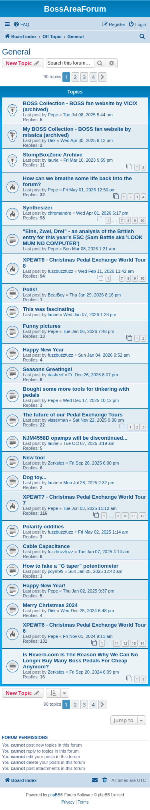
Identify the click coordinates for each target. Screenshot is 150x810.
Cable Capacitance (46, 546)
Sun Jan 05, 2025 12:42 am (95, 571)
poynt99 (55, 571)
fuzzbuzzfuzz (60, 271)
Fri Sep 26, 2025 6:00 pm (94, 463)
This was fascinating (48, 309)
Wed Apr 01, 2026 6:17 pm (102, 213)
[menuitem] (21, 24)
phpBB (54, 795)
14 (142, 643)
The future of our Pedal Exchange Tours (73, 415)
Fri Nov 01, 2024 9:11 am (87, 636)
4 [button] (93, 77)
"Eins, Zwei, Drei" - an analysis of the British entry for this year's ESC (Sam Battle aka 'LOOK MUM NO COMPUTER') (82, 237)
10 (142, 220)
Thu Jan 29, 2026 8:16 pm (95, 294)
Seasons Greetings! (47, 369)
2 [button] (75, 77)
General (16, 51)
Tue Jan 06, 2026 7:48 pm (88, 331)
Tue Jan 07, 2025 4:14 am (103, 551)
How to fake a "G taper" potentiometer (70, 566)
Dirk (52, 140)
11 (134, 515)
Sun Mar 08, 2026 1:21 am (89, 248)
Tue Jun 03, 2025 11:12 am (89, 508)
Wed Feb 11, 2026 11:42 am (106, 271)
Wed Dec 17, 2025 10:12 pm (91, 400)
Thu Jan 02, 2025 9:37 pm (88, 591)
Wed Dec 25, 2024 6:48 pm (87, 610)
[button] (102, 77)
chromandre (59, 213)
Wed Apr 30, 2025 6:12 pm (86, 140)
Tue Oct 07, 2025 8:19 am (89, 443)
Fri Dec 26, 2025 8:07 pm (93, 374)
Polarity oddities (43, 527)
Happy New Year (43, 350)
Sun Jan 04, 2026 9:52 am (104, 355)
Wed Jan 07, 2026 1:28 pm (90, 314)
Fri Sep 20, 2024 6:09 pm (94, 672)
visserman (58, 420)
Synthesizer (37, 208)
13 (134, 643)
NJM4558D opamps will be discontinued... (75, 438)
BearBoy (56, 294)
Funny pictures (42, 326)
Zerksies (56, 463)
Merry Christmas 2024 (50, 605)
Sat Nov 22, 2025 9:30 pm (98, 420)
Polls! (30, 289)
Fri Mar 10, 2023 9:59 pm (88, 160)
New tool (34, 458)
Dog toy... (34, 477)
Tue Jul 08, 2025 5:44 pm (87, 114)
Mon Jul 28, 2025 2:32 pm (89, 482)
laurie (53, 160)
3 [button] (84, 77)
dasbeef (55, 374)
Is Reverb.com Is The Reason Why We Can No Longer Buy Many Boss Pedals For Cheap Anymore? (80, 661)
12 (142, 515)
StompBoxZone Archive (52, 155)
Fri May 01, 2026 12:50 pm (89, 189)
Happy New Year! (44, 586)
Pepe (53, 114)
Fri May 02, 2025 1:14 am (103, 532)
